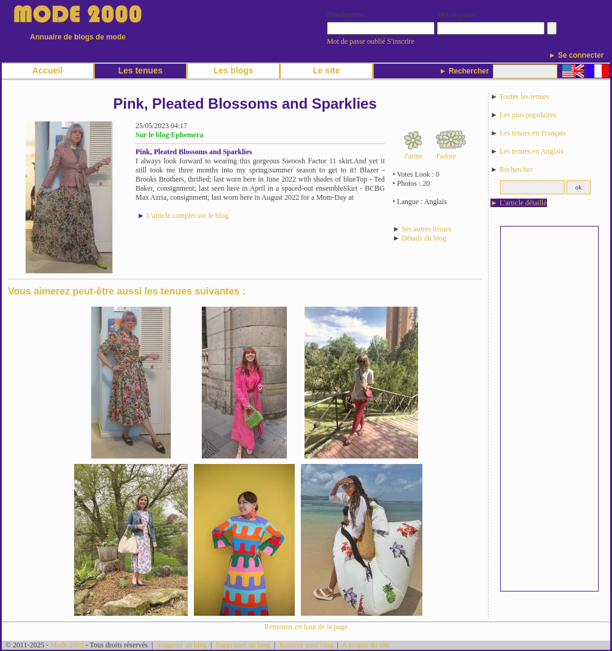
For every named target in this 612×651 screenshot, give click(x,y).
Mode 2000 (67, 645)
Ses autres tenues (427, 229)
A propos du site (365, 645)
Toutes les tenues (524, 96)
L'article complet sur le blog (187, 215)
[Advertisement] (549, 409)
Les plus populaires (528, 115)
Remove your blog (306, 645)
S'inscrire (400, 41)
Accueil (47, 70)
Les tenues (140, 70)
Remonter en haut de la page (306, 626)
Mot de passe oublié (356, 41)
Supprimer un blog (243, 645)
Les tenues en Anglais (531, 151)
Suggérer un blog (182, 645)
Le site (326, 70)
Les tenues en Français (533, 133)
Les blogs (233, 70)
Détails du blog (424, 238)
